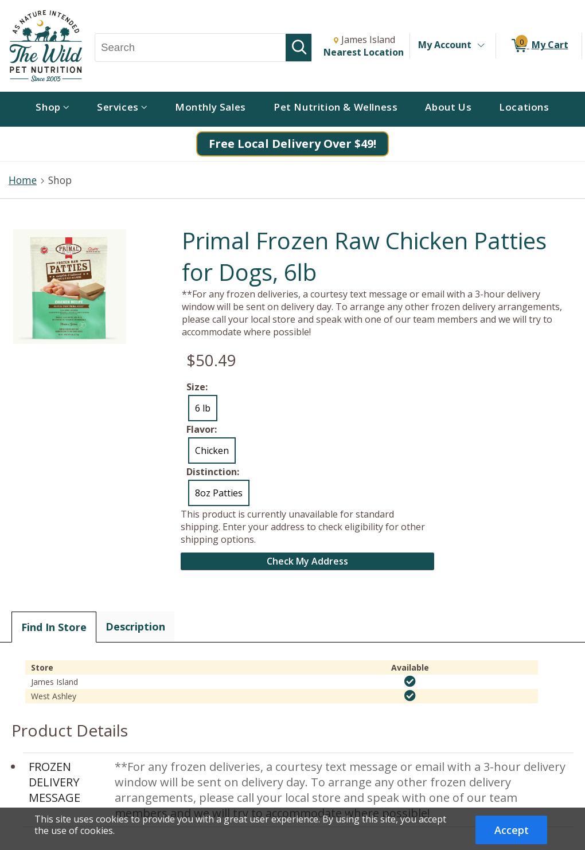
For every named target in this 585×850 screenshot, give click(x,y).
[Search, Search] (190, 47)
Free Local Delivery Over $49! (292, 143)
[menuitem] (52, 109)
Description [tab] (135, 626)
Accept (511, 830)
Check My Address (307, 561)
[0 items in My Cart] (539, 45)
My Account (444, 44)
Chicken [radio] (212, 450)
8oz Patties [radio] (219, 493)
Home (23, 180)
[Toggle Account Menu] (480, 46)
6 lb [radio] (202, 408)
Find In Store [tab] (54, 627)
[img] (410, 681)
